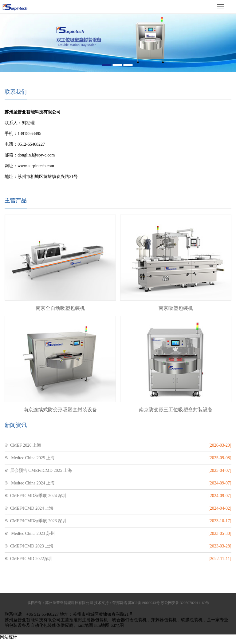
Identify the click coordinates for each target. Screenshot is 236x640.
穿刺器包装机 (164, 620)
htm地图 (102, 625)
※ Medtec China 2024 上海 (30, 483)
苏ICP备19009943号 (144, 603)
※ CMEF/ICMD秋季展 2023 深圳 (35, 521)
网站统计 (8, 637)
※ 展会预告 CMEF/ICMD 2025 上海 (38, 470)
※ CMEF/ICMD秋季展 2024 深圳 (35, 495)
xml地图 (85, 625)
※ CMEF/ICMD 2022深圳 (29, 558)
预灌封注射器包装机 (88, 620)
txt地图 (117, 625)
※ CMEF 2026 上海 (23, 445)
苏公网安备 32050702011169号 (185, 603)
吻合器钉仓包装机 (129, 620)
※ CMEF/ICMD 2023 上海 (29, 546)
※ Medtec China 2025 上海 (30, 458)
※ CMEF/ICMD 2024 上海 (29, 508)
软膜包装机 (192, 620)
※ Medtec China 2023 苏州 (30, 533)
